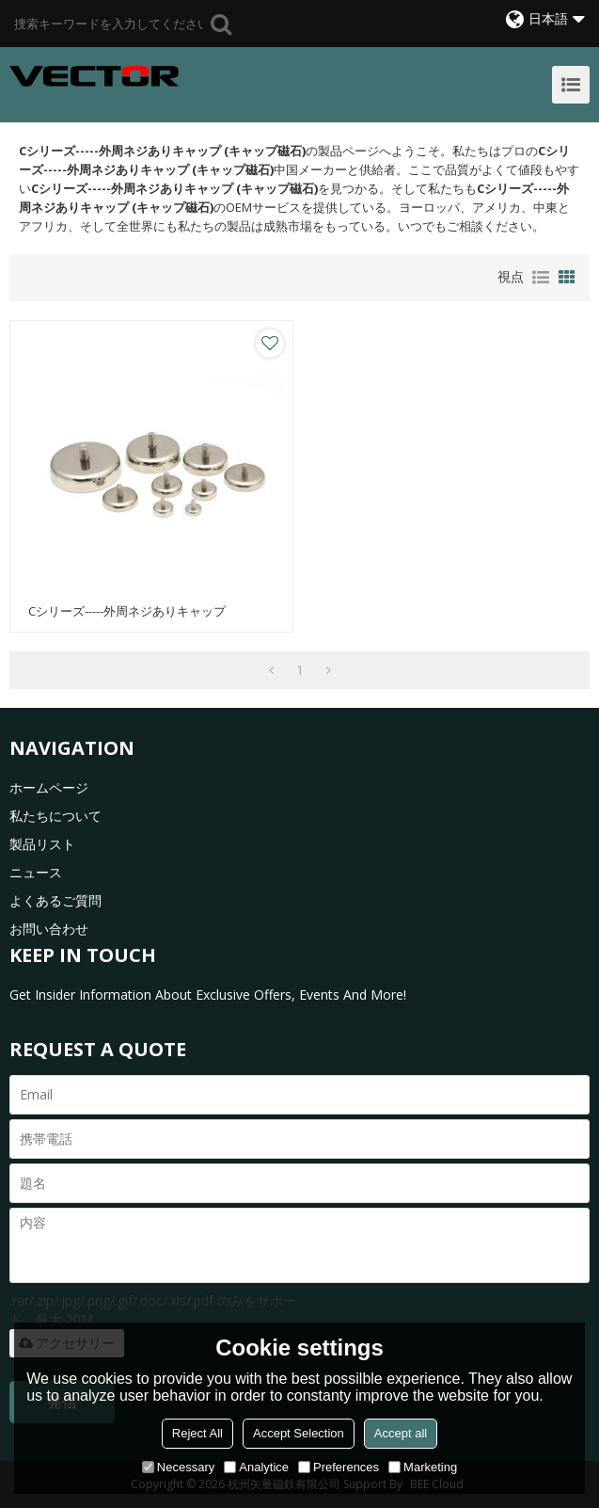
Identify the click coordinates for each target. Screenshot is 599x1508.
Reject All (197, 1433)
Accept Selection (298, 1433)
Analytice (256, 1467)
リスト (541, 278)
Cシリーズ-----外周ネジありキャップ (127, 611)
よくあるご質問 (55, 900)
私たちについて (55, 816)
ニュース (35, 872)
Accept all (400, 1433)
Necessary (178, 1467)
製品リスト (42, 844)
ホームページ (48, 787)
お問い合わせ (48, 929)
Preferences (338, 1467)
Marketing (422, 1467)
